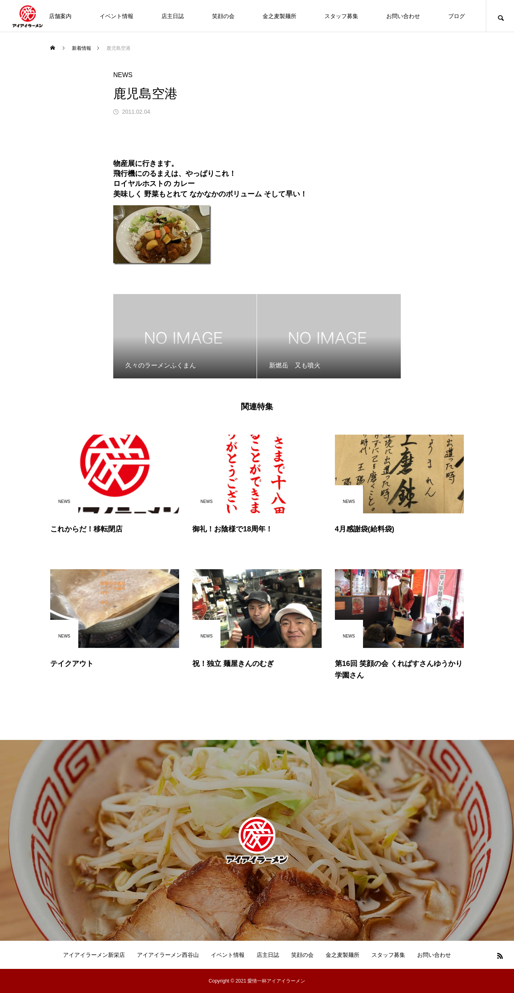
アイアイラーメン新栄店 (94, 955)
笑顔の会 (223, 16)
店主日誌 (172, 16)
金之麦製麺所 (279, 16)
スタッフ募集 (341, 16)
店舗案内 (60, 16)
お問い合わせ (403, 16)
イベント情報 (116, 16)
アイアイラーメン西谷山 (168, 955)
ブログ (456, 16)
